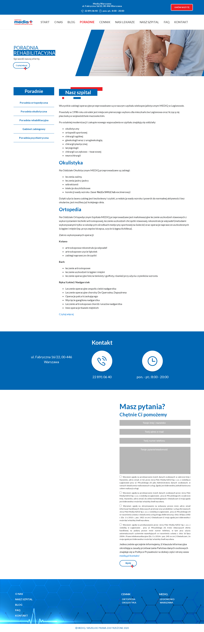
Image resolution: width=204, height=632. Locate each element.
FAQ (166, 22)
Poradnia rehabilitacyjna (33, 120)
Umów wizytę (181, 7)
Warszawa (166, 602)
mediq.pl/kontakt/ (130, 555)
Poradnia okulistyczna (34, 111)
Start (45, 22)
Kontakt (181, 22)
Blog (71, 22)
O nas (58, 22)
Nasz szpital (24, 599)
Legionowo (167, 599)
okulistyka (129, 602)
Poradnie (87, 22)
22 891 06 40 (91, 10)
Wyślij (128, 563)
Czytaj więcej (21, 65)
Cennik (104, 22)
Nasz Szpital (149, 22)
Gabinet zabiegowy (33, 128)
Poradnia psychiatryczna (34, 137)
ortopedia (128, 599)
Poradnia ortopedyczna (34, 102)
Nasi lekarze (125, 22)
